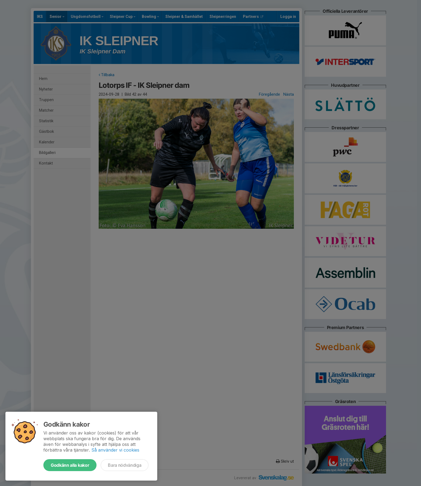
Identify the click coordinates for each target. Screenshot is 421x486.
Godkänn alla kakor (70, 465)
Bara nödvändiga (124, 465)
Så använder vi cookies (115, 450)
